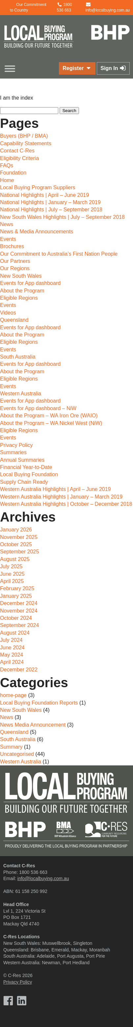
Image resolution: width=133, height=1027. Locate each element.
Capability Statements (25, 143)
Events (8, 239)
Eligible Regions (19, 298)
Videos (8, 312)
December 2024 (19, 603)
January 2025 (16, 596)
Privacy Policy (16, 445)
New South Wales (21, 276)
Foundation (13, 172)
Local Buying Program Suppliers (37, 187)
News (6, 224)
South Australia (18, 357)
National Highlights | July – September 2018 (51, 209)
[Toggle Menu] (10, 68)
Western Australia (20, 393)
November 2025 (19, 537)
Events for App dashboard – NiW (38, 408)
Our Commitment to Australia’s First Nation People (59, 254)
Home (7, 180)
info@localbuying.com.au (43, 878)
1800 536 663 (33, 872)
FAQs (6, 165)
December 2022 (19, 669)
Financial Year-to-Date (26, 467)
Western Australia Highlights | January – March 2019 (61, 497)
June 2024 (12, 647)
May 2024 (11, 655)
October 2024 (16, 618)
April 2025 (12, 581)
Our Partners (15, 261)
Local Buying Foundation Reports (39, 703)
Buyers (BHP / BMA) (24, 136)
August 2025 (15, 559)
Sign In (113, 68)
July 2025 (11, 566)
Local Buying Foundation (29, 474)
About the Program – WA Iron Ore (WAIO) (49, 415)
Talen (77, 1017)
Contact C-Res (17, 150)
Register (77, 68)
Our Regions (15, 268)
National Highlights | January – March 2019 (50, 202)
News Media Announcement (33, 725)
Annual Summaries (22, 460)
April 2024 (12, 662)
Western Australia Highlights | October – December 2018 (66, 504)
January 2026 (16, 529)
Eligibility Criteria (19, 158)
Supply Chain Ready (24, 482)
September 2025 (19, 551)
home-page (13, 695)
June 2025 (12, 574)
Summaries (13, 452)
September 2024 (19, 625)
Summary (11, 747)
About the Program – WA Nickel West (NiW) (51, 423)
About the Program (22, 290)
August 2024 (15, 633)
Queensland (14, 320)
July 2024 (11, 640)
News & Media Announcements (36, 231)
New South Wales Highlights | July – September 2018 (62, 217)
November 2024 (19, 611)
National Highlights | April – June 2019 (44, 195)
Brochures (12, 246)
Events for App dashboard (30, 283)
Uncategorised (17, 754)
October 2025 (16, 544)
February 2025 (17, 588)
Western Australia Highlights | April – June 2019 (55, 489)
